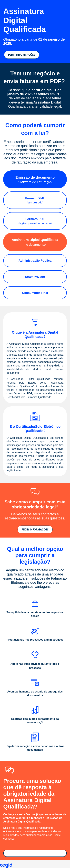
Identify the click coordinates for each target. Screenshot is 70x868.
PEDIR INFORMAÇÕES (21, 55)
